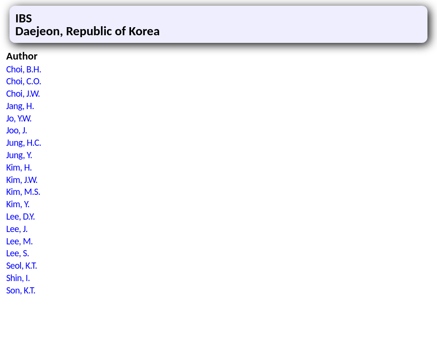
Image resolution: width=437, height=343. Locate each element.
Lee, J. (17, 228)
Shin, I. (18, 277)
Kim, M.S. (23, 191)
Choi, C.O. (23, 81)
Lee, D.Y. (20, 216)
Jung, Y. (19, 155)
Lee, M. (19, 241)
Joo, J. (16, 130)
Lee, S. (17, 253)
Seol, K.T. (21, 265)
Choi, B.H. (23, 69)
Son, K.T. (20, 290)
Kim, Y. (18, 204)
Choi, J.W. (23, 93)
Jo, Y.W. (18, 118)
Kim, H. (19, 167)
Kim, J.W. (22, 179)
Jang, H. (20, 105)
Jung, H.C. (23, 142)
